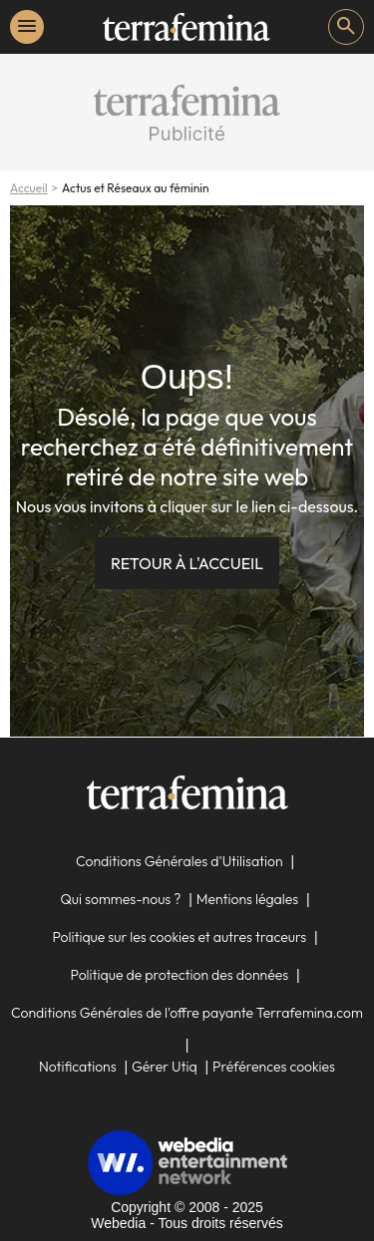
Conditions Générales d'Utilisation (179, 861)
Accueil (29, 187)
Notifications (78, 1067)
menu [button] (27, 26)
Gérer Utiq (164, 1067)
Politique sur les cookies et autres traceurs (179, 937)
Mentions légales (247, 899)
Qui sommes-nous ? (120, 899)
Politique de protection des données (180, 975)
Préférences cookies (273, 1067)
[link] (186, 27)
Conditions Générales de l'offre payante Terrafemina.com (187, 1013)
